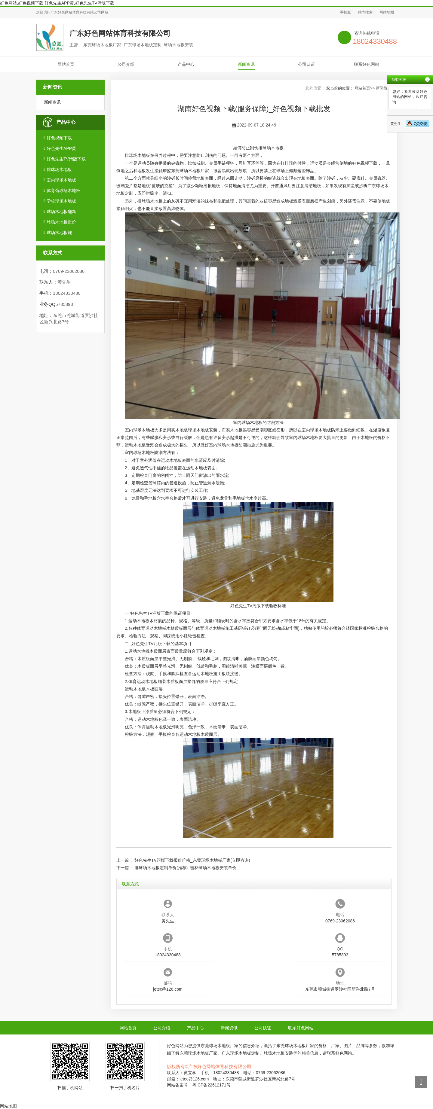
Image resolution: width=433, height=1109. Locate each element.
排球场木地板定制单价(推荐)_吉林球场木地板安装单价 (185, 867)
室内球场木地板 (61, 180)
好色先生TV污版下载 (66, 159)
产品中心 (186, 64)
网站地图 (386, 12)
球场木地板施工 (61, 232)
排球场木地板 (59, 169)
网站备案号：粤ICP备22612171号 (199, 1085)
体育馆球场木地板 (63, 190)
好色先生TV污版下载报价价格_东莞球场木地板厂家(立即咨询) (192, 860)
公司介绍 (126, 64)
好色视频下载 (59, 138)
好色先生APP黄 (61, 148)
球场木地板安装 (202, 430)
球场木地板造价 (61, 222)
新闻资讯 (246, 64)
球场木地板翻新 (61, 211)
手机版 (345, 12)
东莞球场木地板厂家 (190, 170)
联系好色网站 (366, 64)
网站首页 (65, 64)
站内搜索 (365, 12)
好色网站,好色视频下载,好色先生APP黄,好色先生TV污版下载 (57, 3)
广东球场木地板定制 (240, 1053)
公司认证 (306, 64)
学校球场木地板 (61, 201)
